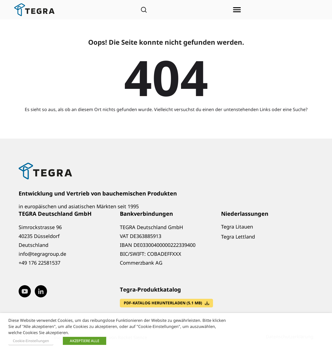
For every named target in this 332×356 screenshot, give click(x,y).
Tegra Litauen (237, 226)
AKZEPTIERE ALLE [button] (84, 340)
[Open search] (143, 9)
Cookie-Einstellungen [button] (31, 340)
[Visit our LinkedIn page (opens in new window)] (41, 291)
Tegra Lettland (238, 236)
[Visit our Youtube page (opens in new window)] (25, 291)
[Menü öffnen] (237, 10)
